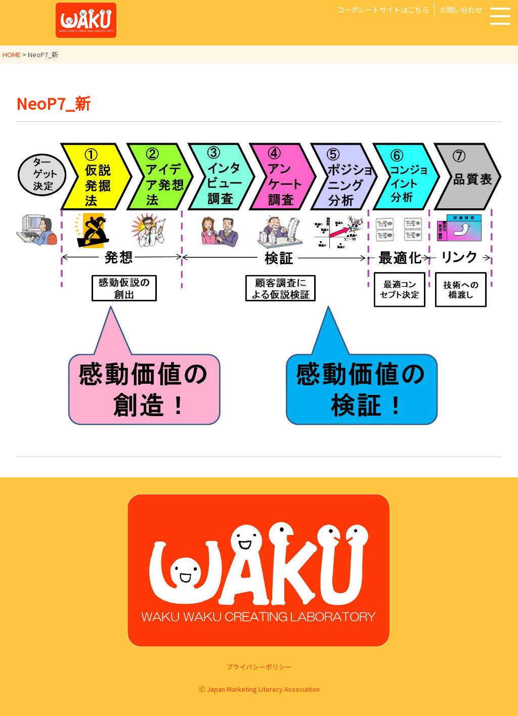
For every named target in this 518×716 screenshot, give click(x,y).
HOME (12, 54)
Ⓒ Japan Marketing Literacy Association (259, 689)
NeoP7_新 (54, 102)
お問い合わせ (461, 9)
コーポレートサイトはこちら (383, 9)
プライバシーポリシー (259, 667)
